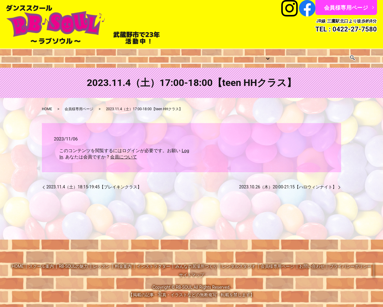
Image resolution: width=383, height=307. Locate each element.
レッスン (83, 55)
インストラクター (203, 55)
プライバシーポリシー (350, 261)
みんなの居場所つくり (252, 55)
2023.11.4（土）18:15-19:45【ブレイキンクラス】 (94, 182)
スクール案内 (50, 55)
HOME (20, 55)
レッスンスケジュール (123, 55)
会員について (123, 152)
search (369, 55)
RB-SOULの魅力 (73, 261)
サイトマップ (191, 270)
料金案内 (165, 55)
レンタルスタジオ (305, 55)
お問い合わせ (346, 55)
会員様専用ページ (346, 7)
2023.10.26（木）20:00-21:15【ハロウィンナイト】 (288, 182)
